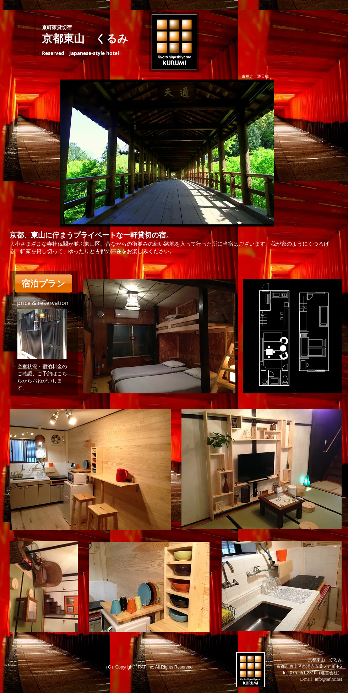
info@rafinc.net (328, 679)
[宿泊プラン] (43, 283)
